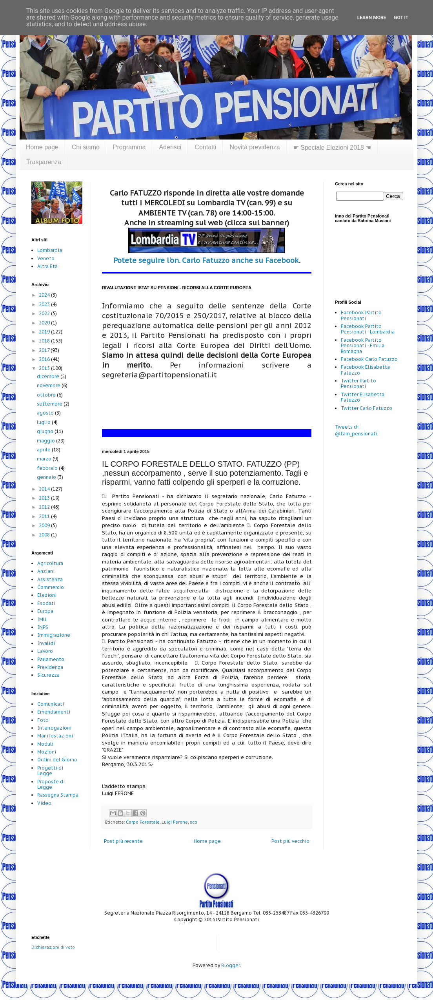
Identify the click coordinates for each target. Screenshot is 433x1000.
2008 (45, 535)
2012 (45, 507)
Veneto (46, 258)
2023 (45, 304)
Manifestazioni (55, 736)
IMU (41, 619)
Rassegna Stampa (57, 795)
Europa (45, 611)
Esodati (46, 603)
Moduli (45, 744)
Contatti (205, 147)
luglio (44, 422)
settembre (50, 404)
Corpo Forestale (143, 822)
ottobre (47, 395)
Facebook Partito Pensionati (361, 315)
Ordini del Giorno (57, 760)
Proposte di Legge (51, 784)
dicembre (48, 376)
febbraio (48, 468)
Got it (401, 17)
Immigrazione (53, 635)
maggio (46, 441)
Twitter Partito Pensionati (358, 383)
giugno (46, 431)
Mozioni (46, 752)
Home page (42, 147)
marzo (45, 459)
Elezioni (46, 595)
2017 (45, 350)
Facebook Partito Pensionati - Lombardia (368, 329)
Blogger (230, 965)
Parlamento (50, 659)
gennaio (47, 477)
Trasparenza (43, 162)
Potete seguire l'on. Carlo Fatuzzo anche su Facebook (206, 260)
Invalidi (46, 643)
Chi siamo (86, 147)
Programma (129, 147)
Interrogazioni (54, 728)
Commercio (50, 587)
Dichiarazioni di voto (53, 947)
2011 (45, 516)
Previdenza (50, 667)
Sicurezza (48, 675)
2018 (45, 341)
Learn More (371, 17)
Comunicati (50, 704)
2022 (45, 313)
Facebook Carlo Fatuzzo (369, 359)
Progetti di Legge (50, 770)
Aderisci (170, 147)
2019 (45, 332)
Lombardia (49, 250)
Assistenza (50, 579)
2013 (45, 498)
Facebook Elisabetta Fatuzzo (365, 369)
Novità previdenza (254, 147)
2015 (45, 368)
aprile (44, 450)
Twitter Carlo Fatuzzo (366, 408)
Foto (43, 720)
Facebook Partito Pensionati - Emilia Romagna (362, 345)
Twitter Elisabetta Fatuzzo (362, 397)
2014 (45, 489)
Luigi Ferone (175, 822)
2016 (45, 359)
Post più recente (123, 841)
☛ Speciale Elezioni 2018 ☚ (332, 147)
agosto (46, 413)
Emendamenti (53, 712)
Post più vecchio (290, 841)
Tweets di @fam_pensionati (356, 430)
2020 (45, 323)
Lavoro (45, 651)
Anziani (46, 571)
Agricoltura (50, 563)
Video (44, 803)
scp (193, 822)
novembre (49, 385)
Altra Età (47, 266)
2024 (45, 295)
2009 (45, 525)
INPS (42, 627)
